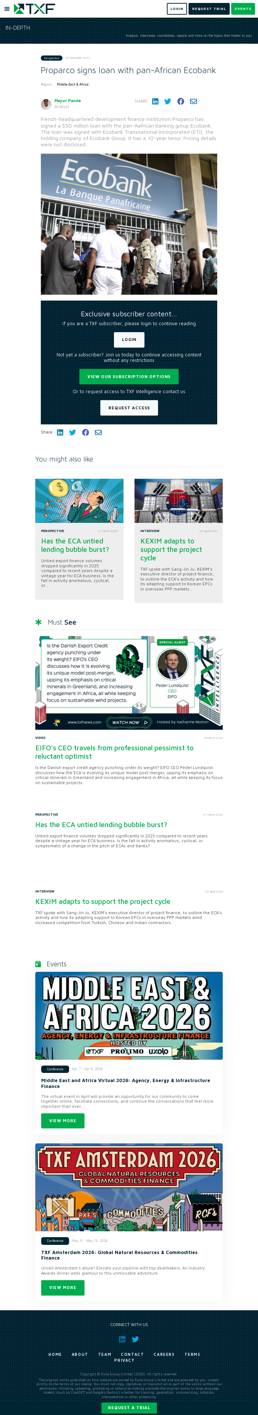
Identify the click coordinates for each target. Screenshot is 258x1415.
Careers (164, 1354)
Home (55, 1354)
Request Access (129, 407)
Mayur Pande (67, 100)
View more (62, 1120)
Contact (132, 1354)
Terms (192, 1354)
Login (129, 339)
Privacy (124, 1360)
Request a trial (129, 1407)
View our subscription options (129, 376)
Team (104, 1354)
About (80, 1354)
